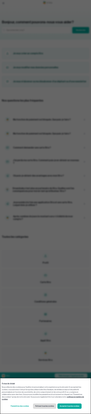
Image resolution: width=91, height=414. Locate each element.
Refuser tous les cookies (44, 406)
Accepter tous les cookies (69, 406)
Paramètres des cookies (20, 406)
